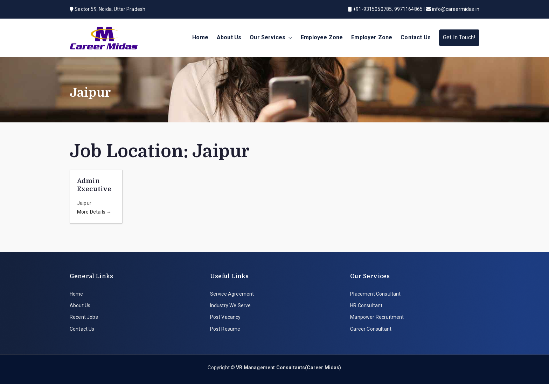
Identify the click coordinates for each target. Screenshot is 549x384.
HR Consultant (366, 305)
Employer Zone (371, 37)
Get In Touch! (459, 37)
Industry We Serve (230, 305)
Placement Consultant (375, 294)
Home (200, 37)
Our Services (271, 38)
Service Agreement (232, 294)
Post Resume (225, 329)
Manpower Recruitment (377, 317)
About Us (229, 37)
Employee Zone (322, 37)
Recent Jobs (84, 317)
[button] (288, 38)
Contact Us (416, 37)
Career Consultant (370, 329)
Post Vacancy (225, 317)
